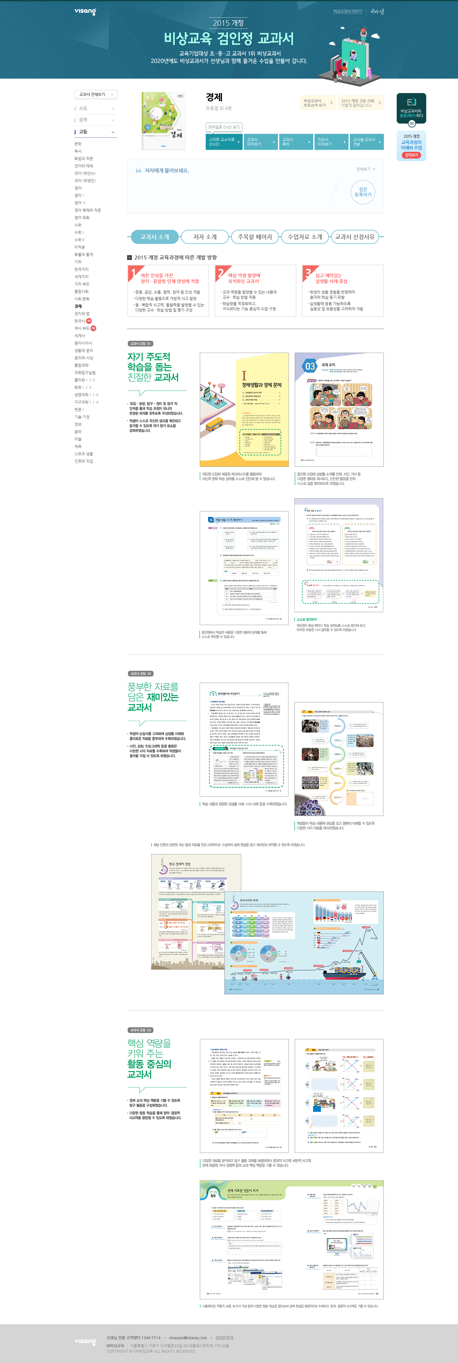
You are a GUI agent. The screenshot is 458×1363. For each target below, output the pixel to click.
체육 (78, 446)
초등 (83, 108)
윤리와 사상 (83, 358)
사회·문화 (82, 299)
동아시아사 (83, 343)
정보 (78, 424)
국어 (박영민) (85, 180)
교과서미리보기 (254, 141)
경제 (78, 306)
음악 (78, 431)
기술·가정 (82, 417)
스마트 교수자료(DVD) (222, 141)
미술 (78, 439)
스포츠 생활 (83, 454)
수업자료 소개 (305, 236)
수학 (78, 225)
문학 (78, 144)
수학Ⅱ (79, 239)
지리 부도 (82, 284)
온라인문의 (224, 1337)
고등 (83, 131)
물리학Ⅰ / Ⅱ (85, 380)
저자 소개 (205, 236)
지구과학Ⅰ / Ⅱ (86, 402)
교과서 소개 (154, 236)
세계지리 (81, 276)
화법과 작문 (83, 158)
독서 (78, 151)
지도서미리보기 (325, 141)
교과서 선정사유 (355, 236)
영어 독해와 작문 (87, 210)
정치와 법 (82, 313)
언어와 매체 (83, 166)
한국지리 (81, 269)
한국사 (79, 321)
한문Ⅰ (79, 409)
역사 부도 (82, 328)
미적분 (79, 247)
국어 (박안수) (85, 173)
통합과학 (81, 365)
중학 (83, 119)
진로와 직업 (83, 461)
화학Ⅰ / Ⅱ (83, 387)
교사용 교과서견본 (364, 141)
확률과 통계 (83, 254)
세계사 (79, 335)
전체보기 (363, 169)
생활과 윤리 (83, 350)
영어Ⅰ (79, 195)
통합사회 (81, 291)
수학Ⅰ (79, 232)
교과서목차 (287, 141)
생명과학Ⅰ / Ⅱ (86, 395)
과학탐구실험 (85, 372)
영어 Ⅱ (80, 203)
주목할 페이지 (255, 236)
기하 (78, 262)
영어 (78, 188)
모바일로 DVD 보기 (224, 127)
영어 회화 (82, 217)
